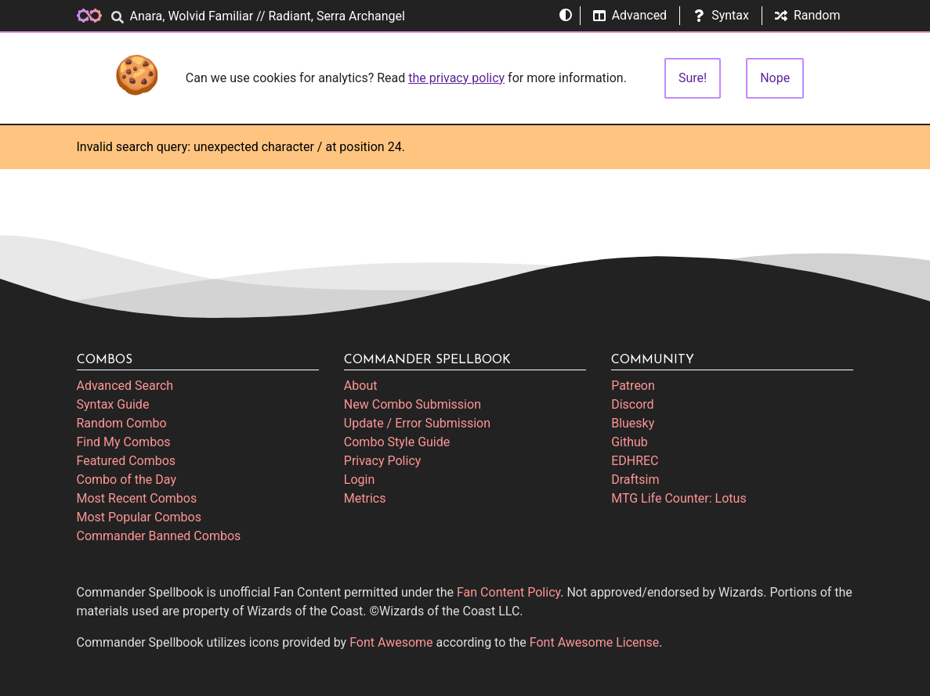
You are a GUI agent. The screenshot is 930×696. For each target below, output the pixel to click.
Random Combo (122, 423)
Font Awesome (390, 642)
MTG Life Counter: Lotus (679, 498)
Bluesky (632, 423)
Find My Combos (124, 442)
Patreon (633, 385)
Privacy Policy (383, 460)
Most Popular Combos (139, 517)
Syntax (721, 15)
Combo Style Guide (397, 442)
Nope (775, 77)
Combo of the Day (126, 479)
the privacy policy (456, 77)
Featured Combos (126, 460)
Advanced (630, 15)
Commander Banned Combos (159, 535)
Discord (632, 404)
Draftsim (635, 479)
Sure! (693, 77)
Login (359, 479)
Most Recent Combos (137, 498)
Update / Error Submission (417, 423)
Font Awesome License (594, 642)
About (361, 385)
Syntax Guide (113, 404)
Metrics (365, 498)
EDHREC (634, 460)
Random (808, 15)
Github (629, 442)
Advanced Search (125, 385)
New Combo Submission (412, 404)
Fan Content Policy (508, 592)
